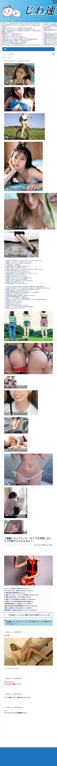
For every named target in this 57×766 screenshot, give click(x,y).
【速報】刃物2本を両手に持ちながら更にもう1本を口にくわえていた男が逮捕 (22, 292)
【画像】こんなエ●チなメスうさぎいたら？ (15, 308)
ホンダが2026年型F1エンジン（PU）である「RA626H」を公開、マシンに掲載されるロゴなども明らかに (28, 288)
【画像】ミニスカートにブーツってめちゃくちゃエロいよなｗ (19, 263)
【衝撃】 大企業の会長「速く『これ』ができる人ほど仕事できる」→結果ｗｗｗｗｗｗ (24, 269)
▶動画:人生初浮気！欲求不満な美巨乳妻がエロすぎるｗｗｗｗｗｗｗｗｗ (21, 605)
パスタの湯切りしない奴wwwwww (13, 264)
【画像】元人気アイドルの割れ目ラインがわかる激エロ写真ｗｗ (19, 280)
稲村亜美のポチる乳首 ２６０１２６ (14, 300)
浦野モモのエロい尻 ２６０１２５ (13, 303)
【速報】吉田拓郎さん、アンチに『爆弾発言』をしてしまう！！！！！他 (21, 273)
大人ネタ (46, 545)
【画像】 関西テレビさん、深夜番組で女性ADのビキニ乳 (18, 266)
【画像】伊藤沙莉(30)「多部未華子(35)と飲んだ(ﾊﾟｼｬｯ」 (18, 290)
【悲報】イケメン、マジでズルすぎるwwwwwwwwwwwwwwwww (19, 306)
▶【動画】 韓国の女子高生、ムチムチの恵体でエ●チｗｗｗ (17, 597)
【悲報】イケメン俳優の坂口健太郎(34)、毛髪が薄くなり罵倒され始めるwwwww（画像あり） (21, 23)
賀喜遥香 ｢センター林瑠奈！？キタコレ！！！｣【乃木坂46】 (14, 41)
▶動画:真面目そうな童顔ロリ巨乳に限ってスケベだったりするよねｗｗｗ (21, 610)
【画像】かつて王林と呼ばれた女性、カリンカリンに (17, 305)
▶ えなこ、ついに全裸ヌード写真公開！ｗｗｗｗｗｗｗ (17, 588)
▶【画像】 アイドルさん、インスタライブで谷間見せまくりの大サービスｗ (21, 594)
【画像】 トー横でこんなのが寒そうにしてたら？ (16, 267)
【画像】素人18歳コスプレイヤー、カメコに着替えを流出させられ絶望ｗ (17, 27)
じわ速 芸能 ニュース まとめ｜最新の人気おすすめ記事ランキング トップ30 (29, 615)
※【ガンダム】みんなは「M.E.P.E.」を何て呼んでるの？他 (18, 272)
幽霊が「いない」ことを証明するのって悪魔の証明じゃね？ (18, 298)
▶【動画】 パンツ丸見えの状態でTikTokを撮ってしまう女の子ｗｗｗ (20, 599)
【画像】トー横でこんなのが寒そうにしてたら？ (16, 274)
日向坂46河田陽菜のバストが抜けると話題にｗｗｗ (16, 283)
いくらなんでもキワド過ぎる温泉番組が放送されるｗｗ (13, 43)
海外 (51, 545)
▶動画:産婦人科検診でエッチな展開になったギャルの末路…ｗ (18, 603)
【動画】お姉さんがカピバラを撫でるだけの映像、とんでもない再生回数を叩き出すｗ (20, 39)
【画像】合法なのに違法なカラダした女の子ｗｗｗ (16, 276)
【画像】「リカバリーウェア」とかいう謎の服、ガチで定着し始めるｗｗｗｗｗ (18, 29)
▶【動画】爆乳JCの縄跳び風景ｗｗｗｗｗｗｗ (14, 592)
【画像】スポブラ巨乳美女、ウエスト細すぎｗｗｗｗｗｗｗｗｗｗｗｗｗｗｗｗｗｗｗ (24, 260)
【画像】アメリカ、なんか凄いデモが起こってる (12, 36)
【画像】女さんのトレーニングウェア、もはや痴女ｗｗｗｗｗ (15, 37)
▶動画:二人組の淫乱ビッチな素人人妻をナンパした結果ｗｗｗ (18, 607)
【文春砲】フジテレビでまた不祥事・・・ (15, 302)
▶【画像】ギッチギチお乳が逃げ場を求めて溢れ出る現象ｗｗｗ (18, 601)
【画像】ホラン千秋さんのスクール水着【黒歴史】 (16, 279)
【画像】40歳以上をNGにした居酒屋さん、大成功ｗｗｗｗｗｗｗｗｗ (16, 40)
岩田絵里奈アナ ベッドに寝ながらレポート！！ (12, 33)
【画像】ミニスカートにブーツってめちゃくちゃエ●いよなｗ (19, 261)
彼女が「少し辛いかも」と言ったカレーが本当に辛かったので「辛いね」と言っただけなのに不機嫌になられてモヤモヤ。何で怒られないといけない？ (21, 45)
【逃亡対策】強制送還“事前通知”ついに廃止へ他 (16, 296)
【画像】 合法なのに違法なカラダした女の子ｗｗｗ (16, 270)
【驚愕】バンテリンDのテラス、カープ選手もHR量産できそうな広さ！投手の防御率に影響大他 (26, 299)
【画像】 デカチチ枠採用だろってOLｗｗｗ (15, 282)
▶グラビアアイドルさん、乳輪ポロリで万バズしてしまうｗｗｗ (18, 590)
